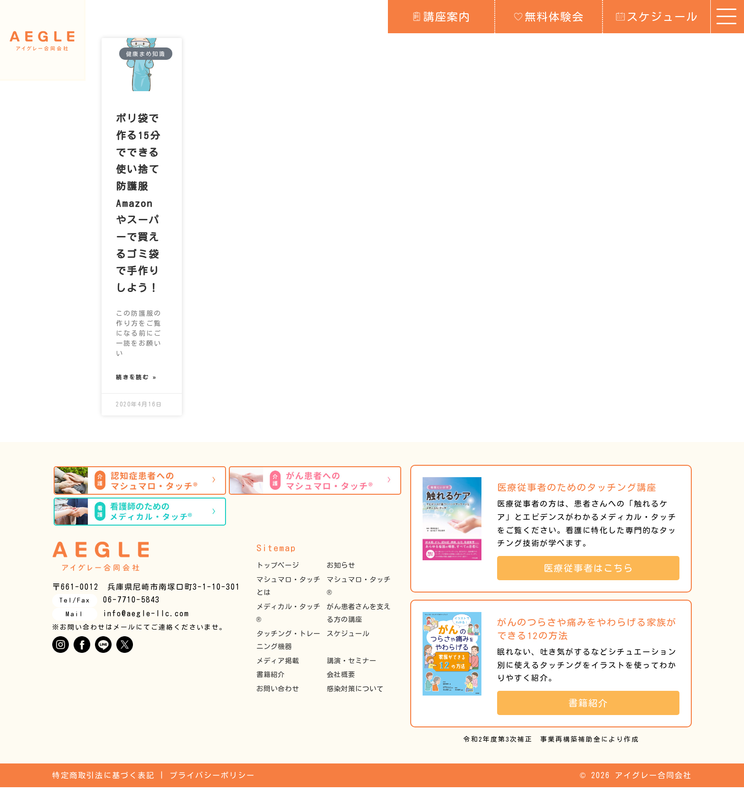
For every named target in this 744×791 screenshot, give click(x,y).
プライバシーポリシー (212, 778)
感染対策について (355, 692)
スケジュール (657, 16)
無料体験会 (549, 16)
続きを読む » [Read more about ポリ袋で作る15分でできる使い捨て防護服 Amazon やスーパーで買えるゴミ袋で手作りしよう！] (136, 379)
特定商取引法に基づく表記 (103, 778)
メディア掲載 (277, 664)
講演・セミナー (352, 664)
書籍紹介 (270, 678)
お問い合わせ (277, 692)
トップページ (277, 569)
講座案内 (441, 16)
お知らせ (341, 569)
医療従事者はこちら (593, 571)
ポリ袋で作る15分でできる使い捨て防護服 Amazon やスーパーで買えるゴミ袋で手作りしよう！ (138, 203)
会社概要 (341, 678)
